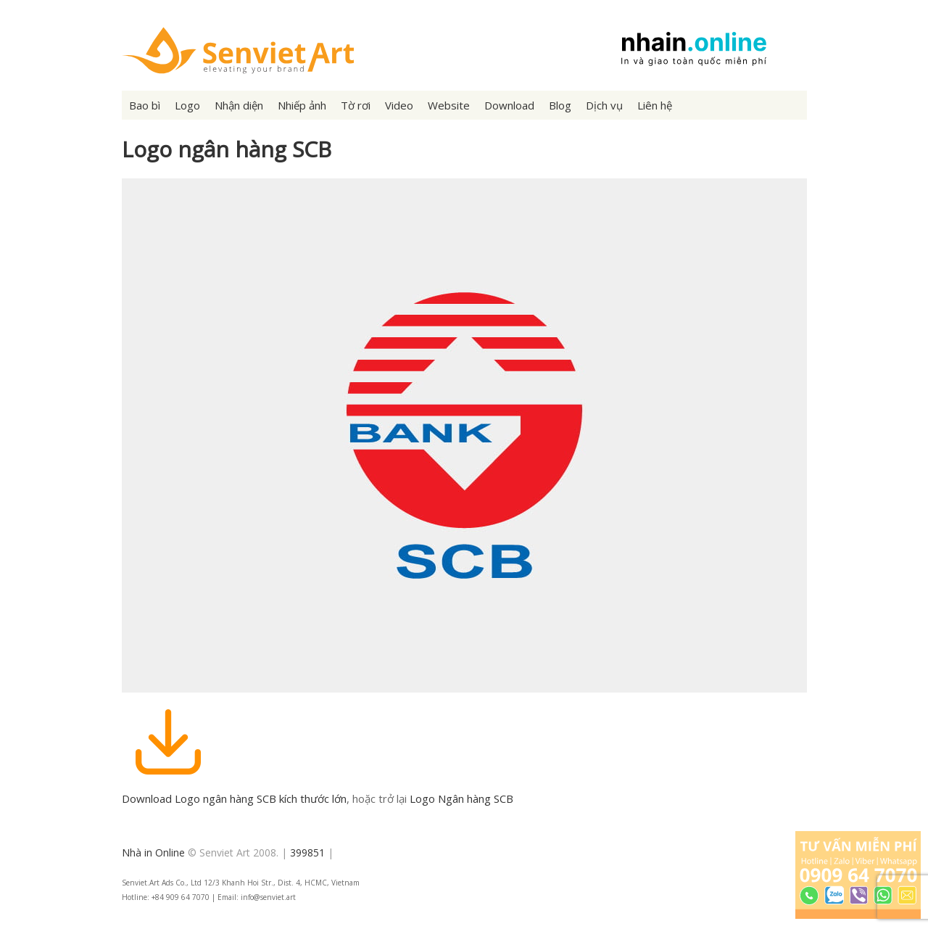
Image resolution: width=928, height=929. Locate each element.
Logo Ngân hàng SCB (461, 798)
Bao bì (144, 105)
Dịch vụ (604, 105)
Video (399, 105)
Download (509, 105)
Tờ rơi (355, 105)
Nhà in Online (153, 852)
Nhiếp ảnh (302, 105)
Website (449, 105)
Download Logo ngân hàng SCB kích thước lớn (234, 798)
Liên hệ (654, 105)
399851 (307, 852)
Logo (187, 105)
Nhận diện (239, 105)
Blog (560, 105)
